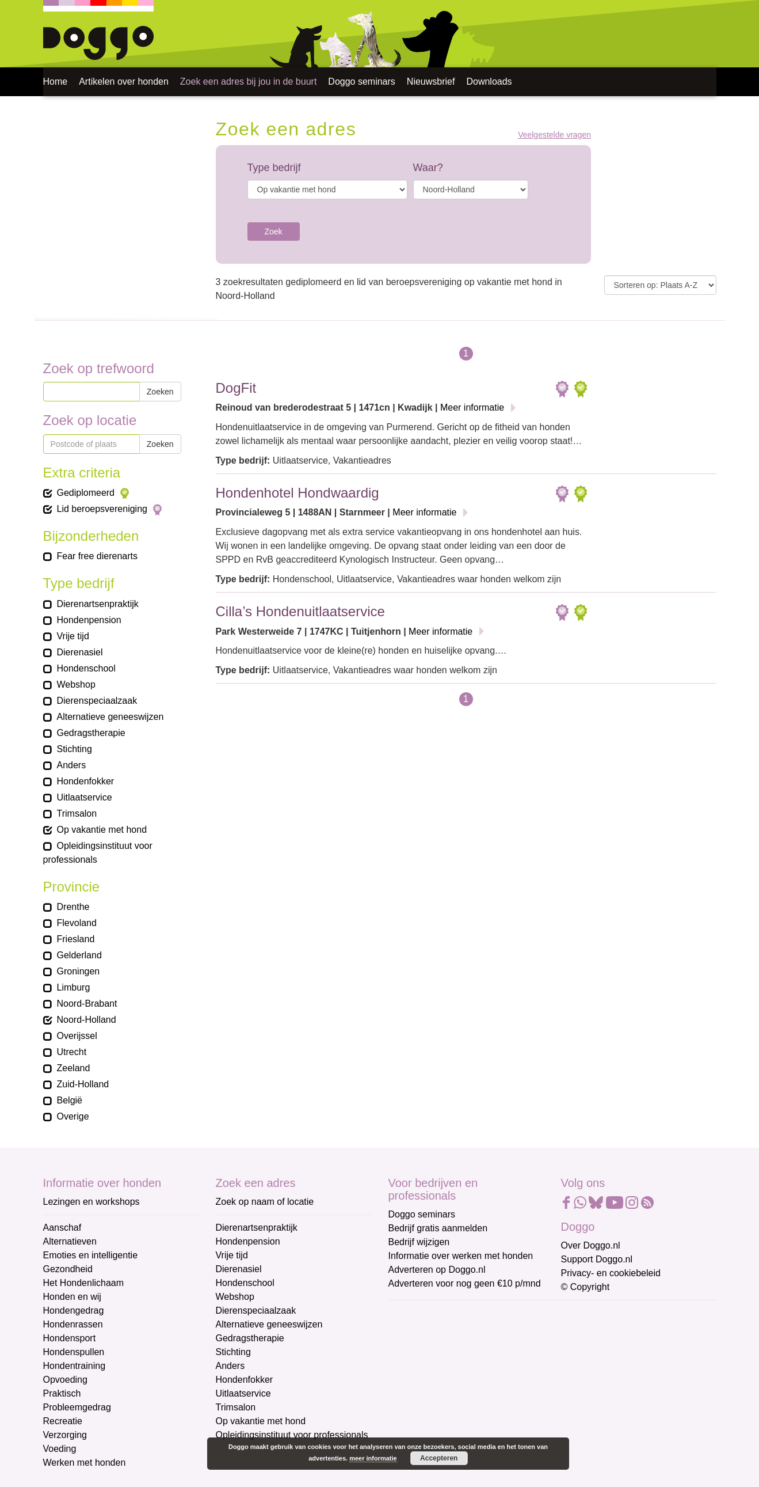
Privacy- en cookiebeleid (611, 1273)
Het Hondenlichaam (83, 1283)
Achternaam (413, 1390)
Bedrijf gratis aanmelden (438, 1228)
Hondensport (69, 1338)
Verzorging (65, 1435)
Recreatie (62, 1421)
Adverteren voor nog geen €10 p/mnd (464, 1283)
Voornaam (410, 1352)
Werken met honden (84, 1462)
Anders (230, 1366)
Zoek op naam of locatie (265, 1202)
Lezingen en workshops (91, 1202)
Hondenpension (248, 1241)
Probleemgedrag (77, 1407)
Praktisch (62, 1393)
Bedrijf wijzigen (419, 1242)
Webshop (235, 1297)
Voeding (60, 1449)
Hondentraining (74, 1366)
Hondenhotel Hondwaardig (297, 492)
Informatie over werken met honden (460, 1256)
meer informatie (373, 1458)
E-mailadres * (417, 1314)
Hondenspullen (74, 1352)
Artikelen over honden (124, 81)
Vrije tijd (232, 1255)
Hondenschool (245, 1283)
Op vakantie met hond (261, 1421)
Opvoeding (65, 1379)
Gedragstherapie (250, 1338)
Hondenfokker (244, 1379)
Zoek (274, 231)
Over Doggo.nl (590, 1245)
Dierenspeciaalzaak (256, 1310)
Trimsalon (236, 1407)
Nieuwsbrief (431, 81)
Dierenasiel (239, 1269)
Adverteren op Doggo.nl (437, 1269)
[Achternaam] (470, 1408)
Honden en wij (72, 1297)
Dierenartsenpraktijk (257, 1227)
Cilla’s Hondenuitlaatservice (300, 611)
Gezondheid (68, 1269)
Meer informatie (472, 407)
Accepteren (438, 1458)
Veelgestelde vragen (554, 135)
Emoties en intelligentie (90, 1255)
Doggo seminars (361, 81)
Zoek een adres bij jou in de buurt (248, 81)
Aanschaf (62, 1227)
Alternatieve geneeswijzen (269, 1324)
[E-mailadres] (470, 1332)
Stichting (233, 1352)
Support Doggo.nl (597, 1259)
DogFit (236, 388)
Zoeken (160, 391)
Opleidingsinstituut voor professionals (292, 1435)
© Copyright (585, 1287)
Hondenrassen (73, 1324)
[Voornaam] (470, 1370)
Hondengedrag (73, 1310)
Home (55, 81)
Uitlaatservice (243, 1393)
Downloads (489, 81)
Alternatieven (70, 1241)
